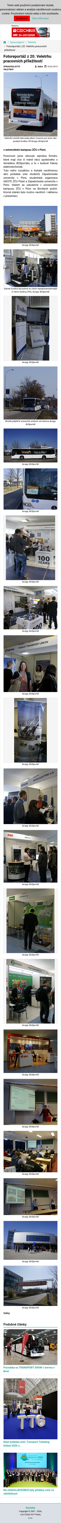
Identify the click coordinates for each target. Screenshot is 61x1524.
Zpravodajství (17, 42)
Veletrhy (32, 42)
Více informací (40, 18)
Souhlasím (22, 18)
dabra (38, 66)
